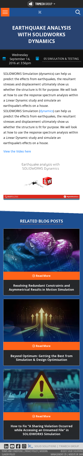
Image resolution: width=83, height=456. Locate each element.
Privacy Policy (31, 451)
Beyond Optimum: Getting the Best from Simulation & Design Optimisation (41, 358)
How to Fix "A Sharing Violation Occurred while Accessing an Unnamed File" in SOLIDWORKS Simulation (41, 430)
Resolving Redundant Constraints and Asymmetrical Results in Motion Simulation (41, 287)
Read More (43, 276)
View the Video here (17, 151)
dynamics (46, 111)
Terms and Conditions (12, 451)
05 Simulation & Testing (61, 59)
